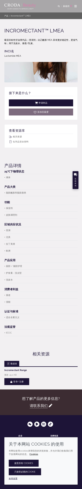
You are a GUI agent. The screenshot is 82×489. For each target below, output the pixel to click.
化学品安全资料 (19, 141)
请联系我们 (39, 406)
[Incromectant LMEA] (41, 112)
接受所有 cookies (23, 463)
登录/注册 (17, 381)
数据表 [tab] (12, 363)
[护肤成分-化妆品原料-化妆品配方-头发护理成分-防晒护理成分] (20, 5)
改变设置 (13, 478)
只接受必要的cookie (24, 471)
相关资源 (15, 136)
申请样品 (41, 103)
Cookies (33, 454)
